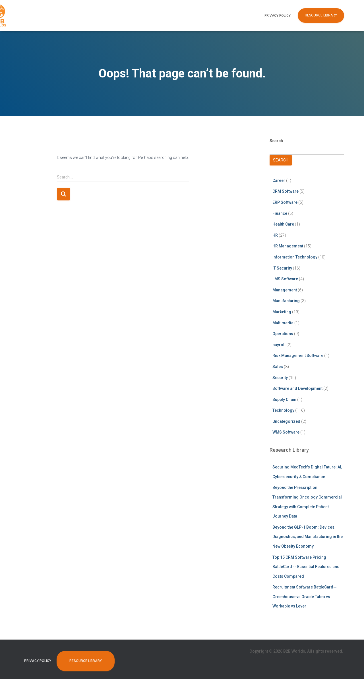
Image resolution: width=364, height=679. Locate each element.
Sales (277, 366)
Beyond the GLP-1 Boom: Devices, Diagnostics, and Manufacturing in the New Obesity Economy (307, 536)
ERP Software (284, 202)
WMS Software (285, 432)
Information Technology (294, 257)
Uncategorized (286, 421)
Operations (282, 333)
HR (275, 235)
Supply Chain (284, 399)
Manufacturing (286, 300)
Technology (283, 410)
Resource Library (321, 15)
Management (284, 290)
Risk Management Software (297, 355)
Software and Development (297, 388)
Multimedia (282, 323)
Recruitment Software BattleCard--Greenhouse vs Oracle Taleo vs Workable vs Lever (304, 596)
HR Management (287, 246)
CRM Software (285, 191)
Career (278, 180)
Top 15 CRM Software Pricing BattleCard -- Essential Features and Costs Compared (306, 567)
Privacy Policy (277, 16)
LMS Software (285, 279)
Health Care (283, 224)
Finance (279, 213)
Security (280, 377)
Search (276, 140)
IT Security (282, 268)
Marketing (281, 312)
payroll (279, 344)
